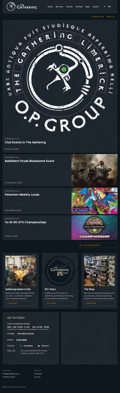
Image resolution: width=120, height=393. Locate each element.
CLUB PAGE (19, 303)
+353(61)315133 (97, 17)
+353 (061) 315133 (25, 334)
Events (50, 7)
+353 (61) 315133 (8, 377)
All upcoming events (96, 245)
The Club (69, 7)
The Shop (78, 7)
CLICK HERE (21, 340)
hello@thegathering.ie (10, 374)
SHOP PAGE (98, 303)
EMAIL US (111, 17)
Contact (96, 7)
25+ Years (59, 7)
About (87, 7)
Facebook (38, 374)
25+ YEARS (59, 303)
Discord (37, 377)
